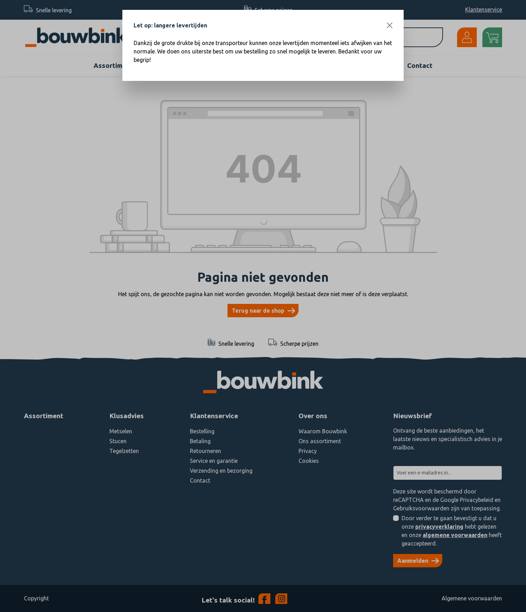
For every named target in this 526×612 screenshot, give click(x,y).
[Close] (389, 25)
